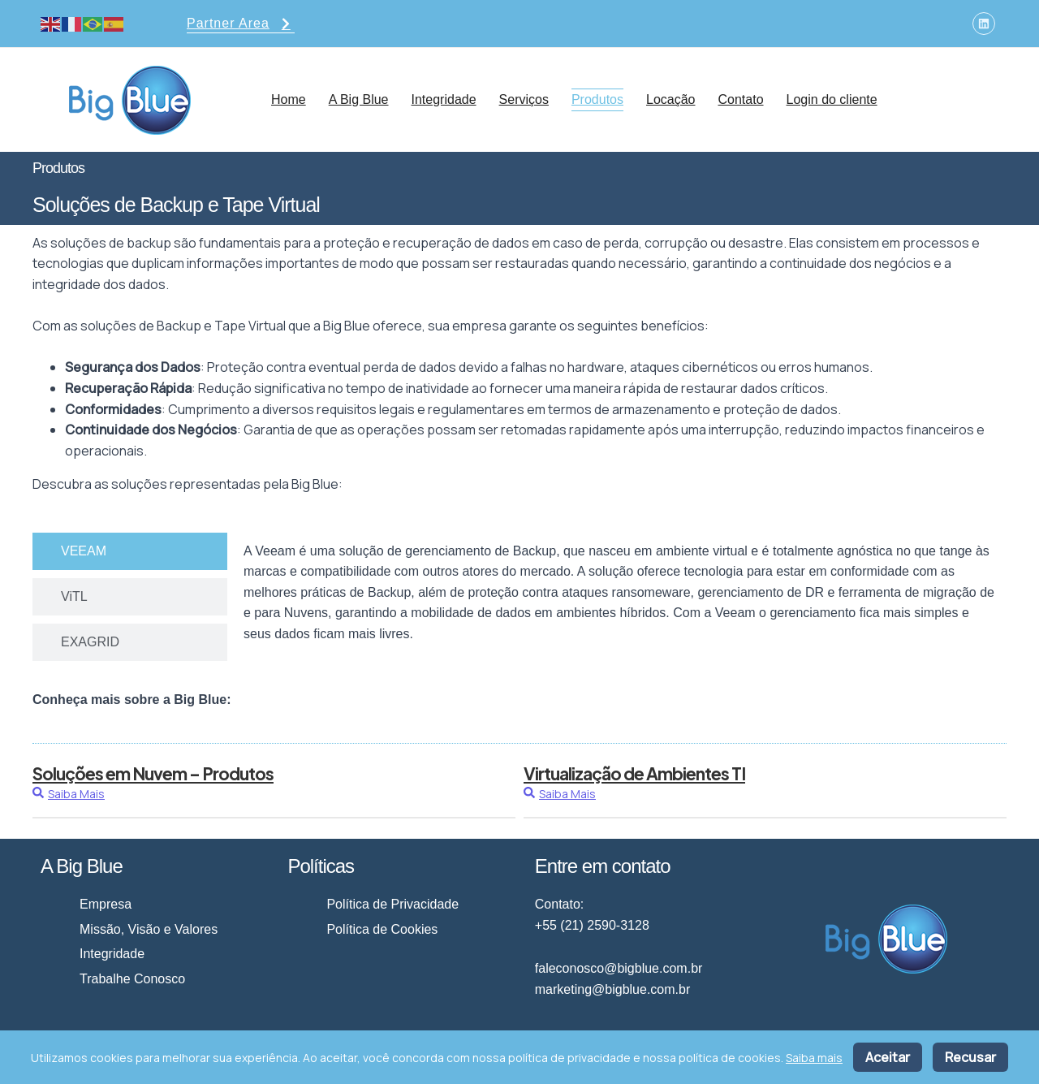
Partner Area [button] (241, 24)
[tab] (129, 551)
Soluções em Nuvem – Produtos (153, 773)
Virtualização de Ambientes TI (634, 773)
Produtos (597, 99)
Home (288, 99)
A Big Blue (359, 99)
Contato (740, 99)
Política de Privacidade (392, 904)
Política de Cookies (382, 929)
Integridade (444, 99)
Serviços (524, 99)
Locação (671, 99)
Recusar (970, 1057)
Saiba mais (814, 1057)
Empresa (105, 904)
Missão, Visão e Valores (149, 929)
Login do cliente (832, 99)
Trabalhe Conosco (132, 979)
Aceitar (887, 1057)
